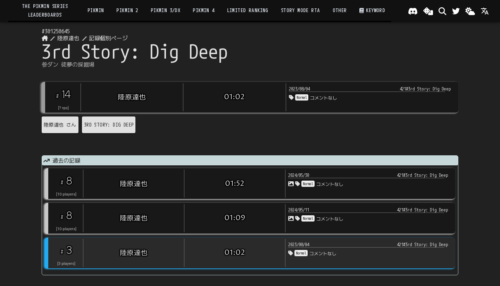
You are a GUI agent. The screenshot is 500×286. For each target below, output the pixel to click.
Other (339, 10)
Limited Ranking (248, 10)
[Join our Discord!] (412, 11)
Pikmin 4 (203, 10)
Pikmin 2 (127, 10)
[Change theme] (470, 11)
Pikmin (95, 10)
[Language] (485, 11)
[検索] (442, 11)
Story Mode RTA (300, 10)
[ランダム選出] (428, 11)
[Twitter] (455, 11)
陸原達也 (68, 38)
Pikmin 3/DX (165, 10)
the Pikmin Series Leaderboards (44, 10)
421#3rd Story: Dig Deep (425, 89)
